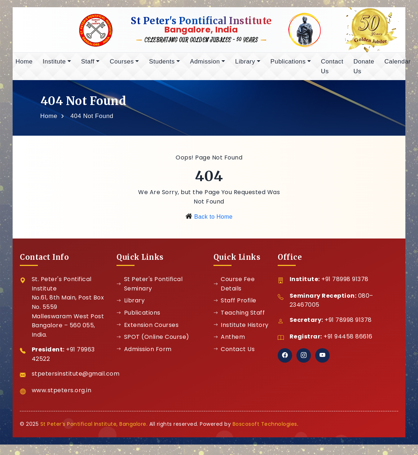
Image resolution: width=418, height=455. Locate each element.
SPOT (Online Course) (152, 339)
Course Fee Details (234, 286)
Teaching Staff (239, 315)
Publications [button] (288, 64)
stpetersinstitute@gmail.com (76, 376)
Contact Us (332, 69)
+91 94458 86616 (348, 339)
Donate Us (363, 69)
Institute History (241, 327)
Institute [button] (54, 64)
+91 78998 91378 (345, 281)
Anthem (229, 339)
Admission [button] (205, 64)
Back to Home (213, 219)
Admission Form (144, 351)
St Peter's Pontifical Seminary (149, 286)
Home (24, 64)
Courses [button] (122, 64)
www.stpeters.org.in (62, 393)
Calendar (397, 64)
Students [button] (162, 64)
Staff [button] (87, 64)
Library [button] (245, 64)
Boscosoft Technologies (265, 426)
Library (130, 303)
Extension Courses (147, 327)
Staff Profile (235, 303)
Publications (138, 315)
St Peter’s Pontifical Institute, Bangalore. (94, 426)
